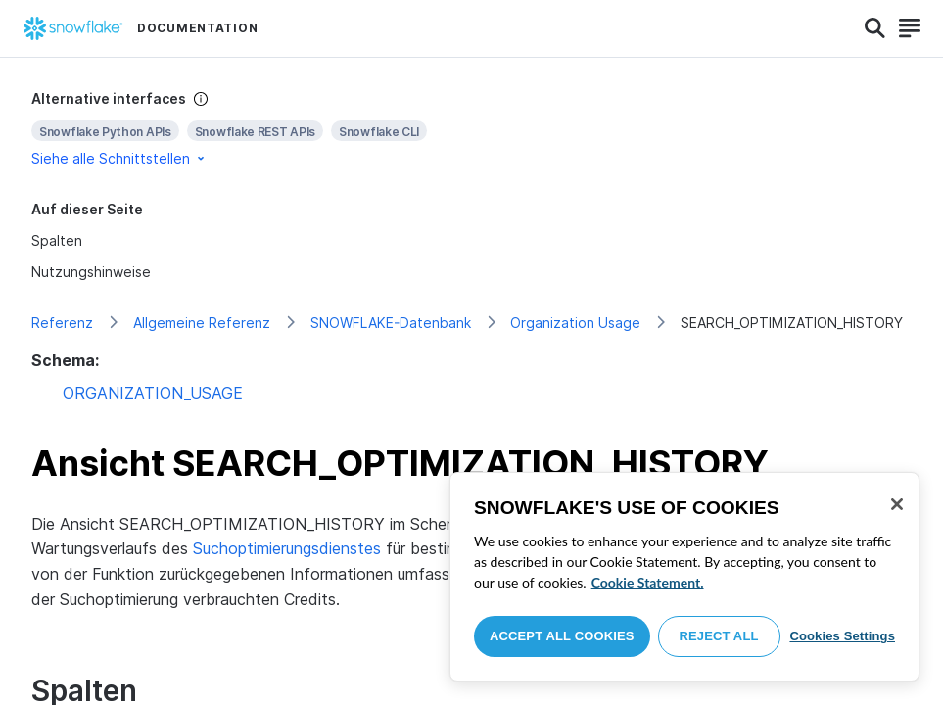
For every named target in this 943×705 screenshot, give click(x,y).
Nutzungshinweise (91, 271)
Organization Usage (575, 322)
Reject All (719, 636)
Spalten (56, 240)
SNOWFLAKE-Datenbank (390, 322)
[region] (684, 577)
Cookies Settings (842, 636)
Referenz (62, 322)
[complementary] (471, 128)
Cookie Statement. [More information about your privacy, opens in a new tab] (647, 582)
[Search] (875, 28)
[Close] (897, 504)
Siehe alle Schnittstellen (119, 158)
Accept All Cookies (562, 636)
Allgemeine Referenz (201, 322)
